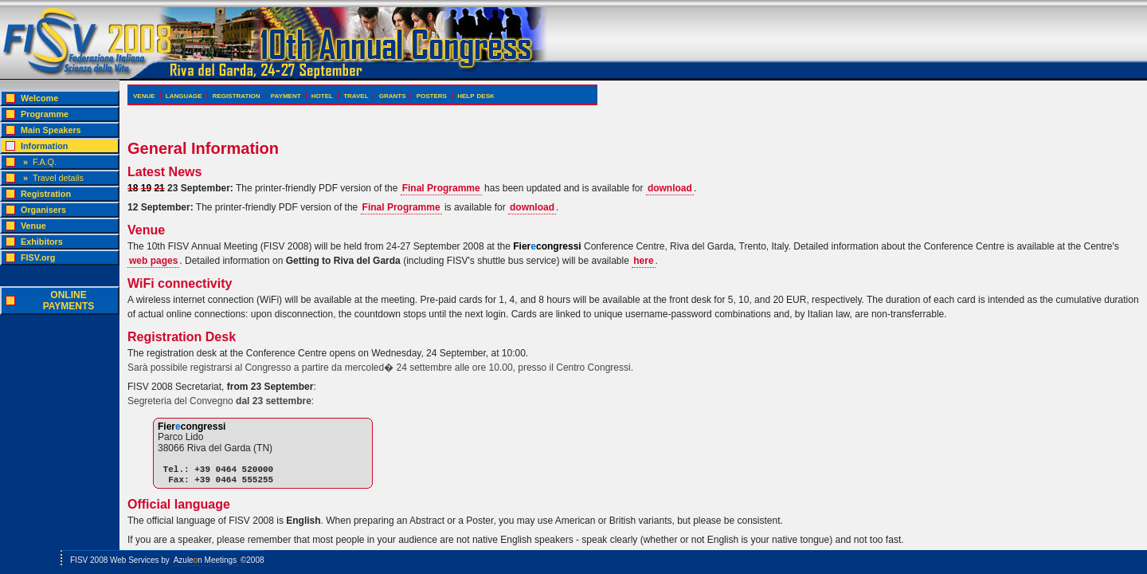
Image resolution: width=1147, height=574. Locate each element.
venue (144, 95)
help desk (476, 95)
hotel (322, 95)
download (670, 188)
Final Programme (441, 188)
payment (286, 95)
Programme (45, 114)
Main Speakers (51, 130)
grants (392, 95)
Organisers (43, 209)
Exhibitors (42, 241)
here (643, 260)
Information (44, 146)
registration (236, 95)
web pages (153, 260)
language (184, 95)
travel (355, 95)
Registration (46, 194)
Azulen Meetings (205, 560)
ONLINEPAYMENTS (69, 300)
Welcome (39, 98)
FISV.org (38, 257)
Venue (33, 225)
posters (432, 95)
